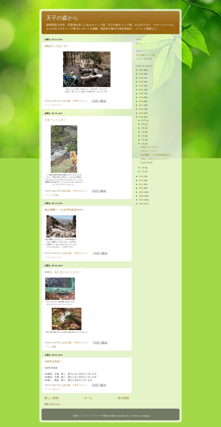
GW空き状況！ (54, 361)
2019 (141, 97)
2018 (141, 101)
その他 (55, 195)
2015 (141, 113)
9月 (143, 124)
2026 (141, 70)
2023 (141, 82)
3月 (143, 168)
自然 (54, 347)
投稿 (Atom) (55, 404)
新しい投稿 (51, 398)
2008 (141, 196)
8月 (143, 128)
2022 (141, 86)
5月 (143, 140)
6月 (143, 136)
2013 (141, 176)
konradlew (121, 416)
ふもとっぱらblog (144, 59)
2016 (141, 109)
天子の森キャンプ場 (145, 55)
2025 (141, 74)
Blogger (146, 416)
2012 (141, 180)
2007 (141, 200)
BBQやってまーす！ (57, 46)
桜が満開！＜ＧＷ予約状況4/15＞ (65, 209)
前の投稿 (123, 398)
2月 (143, 171)
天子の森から (62, 18)
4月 (143, 144)
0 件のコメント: (80, 101)
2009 (141, 192)
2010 (141, 188)
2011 (141, 184)
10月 (143, 120)
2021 (141, 90)
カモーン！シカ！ (55, 119)
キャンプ (56, 105)
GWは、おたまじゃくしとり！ (63, 272)
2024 (141, 78)
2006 (141, 204)
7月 (143, 132)
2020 (141, 93)
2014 (141, 117)
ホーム (88, 398)
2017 (141, 105)
